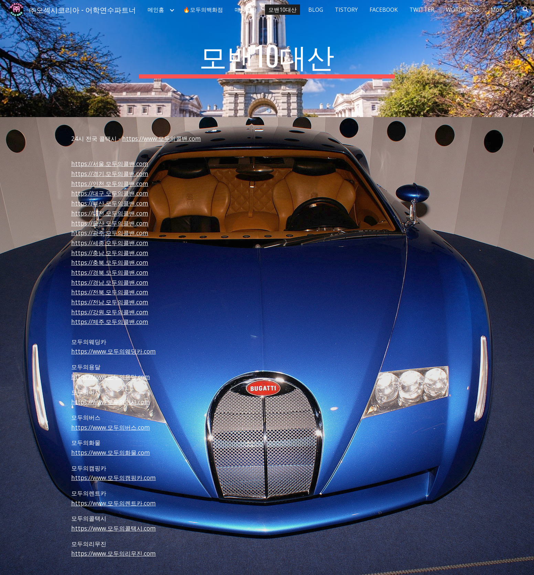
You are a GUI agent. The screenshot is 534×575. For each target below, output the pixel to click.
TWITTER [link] (421, 9)
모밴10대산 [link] (282, 9)
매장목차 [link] (246, 9)
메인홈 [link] (156, 9)
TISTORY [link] (346, 9)
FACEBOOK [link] (384, 9)
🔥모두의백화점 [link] (203, 9)
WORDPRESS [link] (462, 9)
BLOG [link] (315, 9)
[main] (267, 58)
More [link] (498, 9)
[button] (525, 9)
